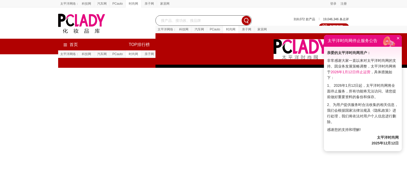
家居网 (164, 3)
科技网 (86, 3)
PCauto (117, 3)
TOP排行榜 (139, 44)
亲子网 (149, 3)
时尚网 (133, 3)
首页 (70, 44)
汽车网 (102, 3)
